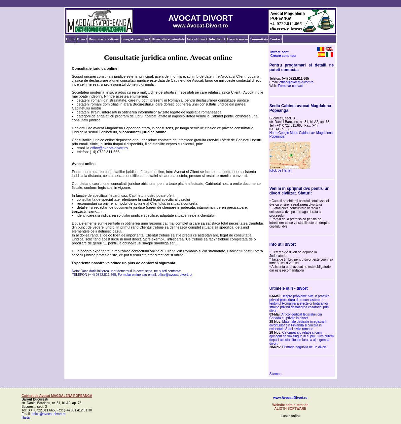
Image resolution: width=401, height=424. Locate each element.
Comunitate (258, 39)
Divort (82, 39)
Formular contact (290, 86)
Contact (276, 39)
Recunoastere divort (104, 39)
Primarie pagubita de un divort (304, 347)
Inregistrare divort (135, 39)
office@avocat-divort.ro (109, 148)
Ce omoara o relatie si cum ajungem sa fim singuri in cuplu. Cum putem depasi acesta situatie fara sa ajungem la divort (302, 338)
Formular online (129, 274)
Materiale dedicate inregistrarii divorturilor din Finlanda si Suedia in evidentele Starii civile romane (298, 325)
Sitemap (276, 374)
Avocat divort (196, 39)
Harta (25, 417)
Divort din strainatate (168, 39)
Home (70, 39)
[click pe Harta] (280, 170)
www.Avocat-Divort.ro (290, 398)
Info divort (217, 39)
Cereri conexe (237, 39)
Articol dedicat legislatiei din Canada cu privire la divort (296, 316)
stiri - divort (297, 288)
